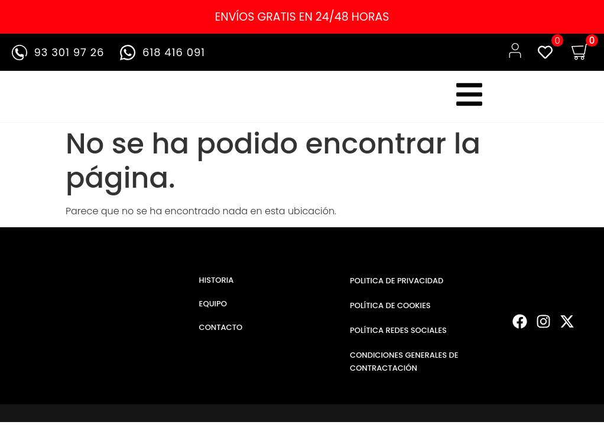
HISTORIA (216, 280)
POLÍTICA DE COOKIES (390, 305)
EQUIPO (213, 303)
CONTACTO (221, 327)
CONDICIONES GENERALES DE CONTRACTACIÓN (404, 361)
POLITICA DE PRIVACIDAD (396, 280)
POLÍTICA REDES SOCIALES (398, 330)
